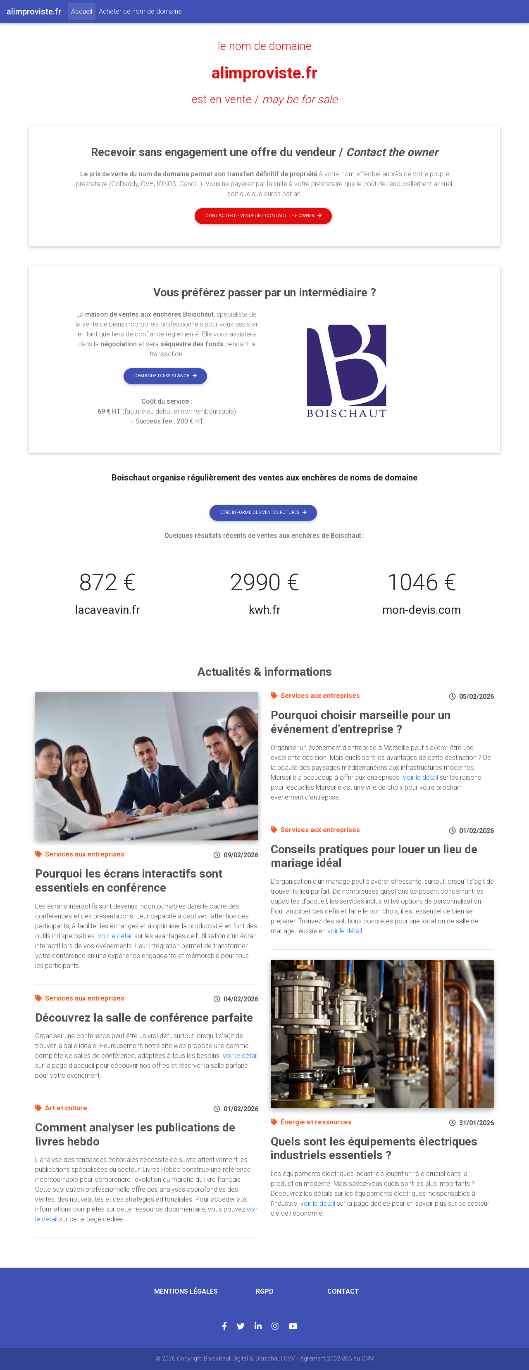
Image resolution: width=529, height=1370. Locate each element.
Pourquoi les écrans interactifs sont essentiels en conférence (128, 880)
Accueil (83, 10)
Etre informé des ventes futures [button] (263, 512)
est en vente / (264, 99)
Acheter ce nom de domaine (140, 11)
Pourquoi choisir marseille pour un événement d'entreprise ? (360, 722)
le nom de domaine (265, 46)
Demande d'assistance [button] (165, 376)
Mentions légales (186, 1291)
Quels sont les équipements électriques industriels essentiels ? (374, 1148)
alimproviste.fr (264, 73)
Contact (343, 1291)
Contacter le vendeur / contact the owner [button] (263, 215)
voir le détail (115, 936)
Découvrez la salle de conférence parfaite (144, 1018)
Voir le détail (420, 777)
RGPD (265, 1291)
